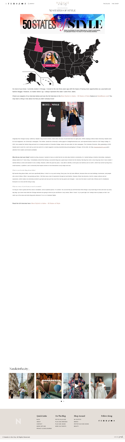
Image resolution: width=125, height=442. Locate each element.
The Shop (115, 3)
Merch (76, 421)
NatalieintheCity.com (100, 147)
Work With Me (41, 426)
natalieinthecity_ (20, 369)
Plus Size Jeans (60, 424)
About (39, 421)
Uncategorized (62, 8)
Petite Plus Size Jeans (81, 424)
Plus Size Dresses (61, 421)
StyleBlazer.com (103, 96)
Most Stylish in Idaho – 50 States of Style (75, 96)
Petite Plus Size (60, 419)
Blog (38, 419)
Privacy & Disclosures (44, 428)
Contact (39, 424)
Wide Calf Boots (60, 426)
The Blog (106, 3)
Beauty (76, 426)
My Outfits (77, 419)
